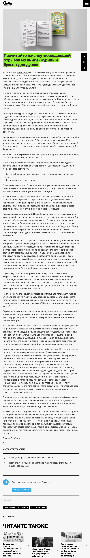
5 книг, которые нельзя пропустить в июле (31, 458)
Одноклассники (84, 68)
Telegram (84, 56)
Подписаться (21, 490)
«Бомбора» (22, 72)
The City (7, 3)
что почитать (38, 507)
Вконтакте (84, 62)
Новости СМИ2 (9, 516)
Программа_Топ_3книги (16, 507)
